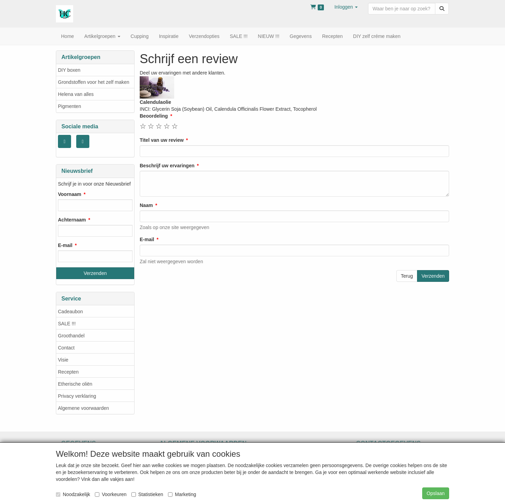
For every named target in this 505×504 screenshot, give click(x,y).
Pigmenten (69, 106)
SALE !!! (67, 323)
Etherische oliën (75, 384)
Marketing (182, 494)
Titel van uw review (162, 140)
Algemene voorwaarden (83, 408)
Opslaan (436, 493)
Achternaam (72, 220)
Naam (146, 205)
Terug (407, 276)
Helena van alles (76, 94)
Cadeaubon (70, 311)
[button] (346, 7)
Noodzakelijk (73, 494)
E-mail (65, 245)
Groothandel (71, 335)
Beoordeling (154, 116)
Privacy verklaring (77, 396)
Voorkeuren (111, 494)
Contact (66, 347)
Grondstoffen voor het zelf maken (93, 82)
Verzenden (433, 276)
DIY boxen (69, 70)
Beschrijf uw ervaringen (167, 165)
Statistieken (147, 494)
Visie (63, 360)
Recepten (68, 372)
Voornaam (69, 194)
